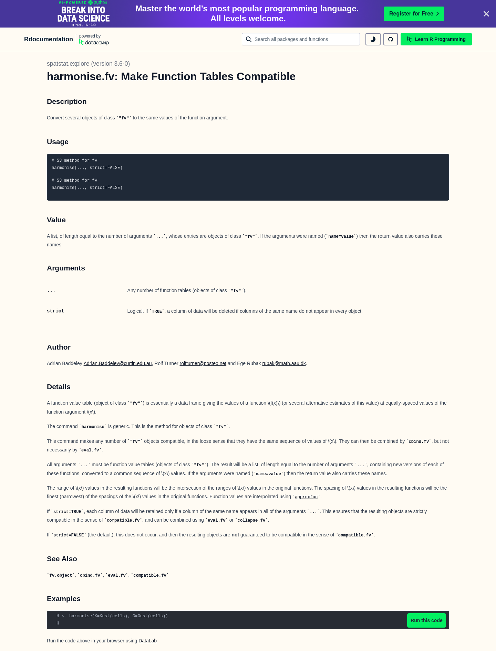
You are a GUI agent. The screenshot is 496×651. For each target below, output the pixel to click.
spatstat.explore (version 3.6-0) (88, 63)
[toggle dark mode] (373, 39)
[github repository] (390, 39)
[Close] (486, 14)
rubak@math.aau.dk (284, 363)
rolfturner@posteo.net (202, 363)
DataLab (147, 640)
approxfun (306, 497)
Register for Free (414, 14)
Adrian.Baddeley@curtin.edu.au (118, 363)
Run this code (427, 620)
